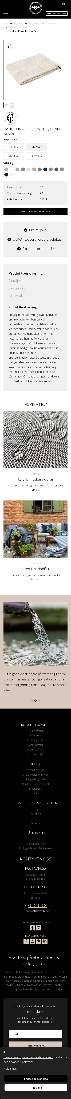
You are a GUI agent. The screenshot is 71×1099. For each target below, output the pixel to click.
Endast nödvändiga (36, 1078)
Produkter (18, 23)
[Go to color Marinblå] (45, 169)
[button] (60, 70)
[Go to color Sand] (28, 169)
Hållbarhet (35, 839)
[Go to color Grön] (17, 169)
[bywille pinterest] (38, 941)
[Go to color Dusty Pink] (6, 169)
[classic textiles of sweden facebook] (32, 928)
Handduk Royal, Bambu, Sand (23, 31)
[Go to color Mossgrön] (56, 169)
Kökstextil (35, 735)
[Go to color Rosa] (34, 169)
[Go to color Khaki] (51, 169)
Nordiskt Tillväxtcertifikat (35, 784)
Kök (35, 818)
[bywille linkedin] (45, 941)
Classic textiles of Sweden (35, 774)
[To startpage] (35, 9)
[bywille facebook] (26, 941)
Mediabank (35, 788)
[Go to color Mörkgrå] (6, 174)
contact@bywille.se (37, 911)
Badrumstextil (35, 744)
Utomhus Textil (35, 749)
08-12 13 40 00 (37, 906)
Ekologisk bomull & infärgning (35, 848)
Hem (5, 23)
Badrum (12, 27)
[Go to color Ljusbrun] (39, 169)
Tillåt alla (36, 1087)
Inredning (35, 814)
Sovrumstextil (35, 754)
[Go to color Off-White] (12, 174)
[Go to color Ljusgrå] (62, 169)
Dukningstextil (35, 730)
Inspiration (35, 473)
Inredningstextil (35, 740)
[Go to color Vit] (12, 169)
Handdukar (27, 27)
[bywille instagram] (32, 941)
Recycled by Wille (35, 779)
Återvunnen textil (35, 844)
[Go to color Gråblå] (23, 169)
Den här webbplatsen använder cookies (28, 1057)
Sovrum (35, 823)
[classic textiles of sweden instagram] (38, 928)
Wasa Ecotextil (35, 770)
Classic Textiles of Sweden (42, 23)
